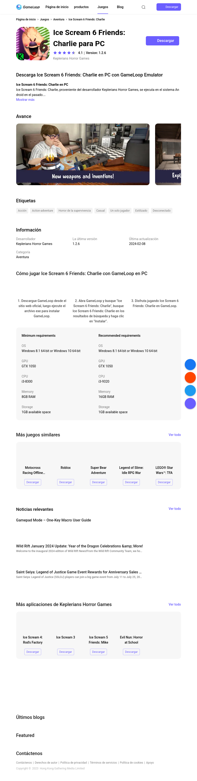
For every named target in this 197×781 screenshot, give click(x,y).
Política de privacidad (73, 762)
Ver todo (175, 435)
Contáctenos (24, 762)
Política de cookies (131, 762)
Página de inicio (57, 7)
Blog (120, 7)
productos (81, 7)
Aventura (58, 19)
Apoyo (150, 762)
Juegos (102, 7)
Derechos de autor (46, 762)
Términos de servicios (103, 762)
